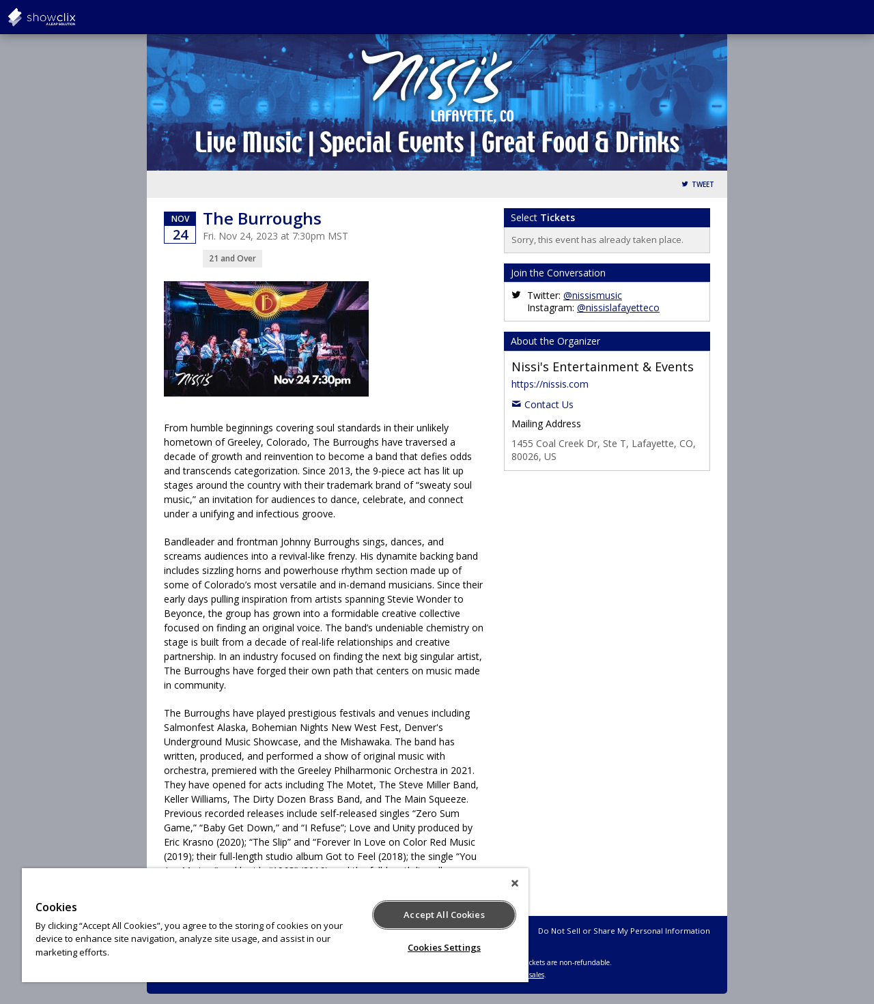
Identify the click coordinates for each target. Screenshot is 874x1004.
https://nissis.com (550, 383)
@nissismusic (592, 295)
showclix (75, 17)
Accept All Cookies (444, 914)
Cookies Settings (444, 947)
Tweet (703, 184)
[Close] (515, 883)
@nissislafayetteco (618, 307)
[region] (275, 925)
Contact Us (549, 404)
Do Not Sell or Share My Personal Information (624, 931)
